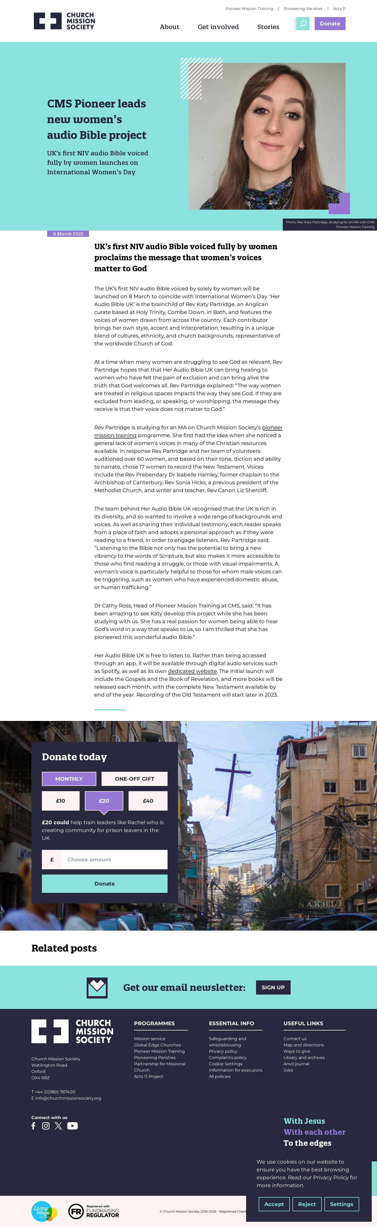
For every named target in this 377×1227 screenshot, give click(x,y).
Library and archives (304, 1057)
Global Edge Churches (157, 1045)
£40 (150, 800)
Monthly (69, 779)
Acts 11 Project (148, 1076)
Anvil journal (296, 1063)
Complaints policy (228, 1057)
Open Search (302, 23)
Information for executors (235, 1070)
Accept (274, 1204)
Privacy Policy (331, 1177)
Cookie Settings (225, 1063)
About (170, 27)
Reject (307, 1204)
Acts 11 (339, 8)
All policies (220, 1076)
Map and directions (304, 1045)
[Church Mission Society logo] (68, 20)
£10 (62, 800)
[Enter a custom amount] (115, 859)
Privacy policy (223, 1051)
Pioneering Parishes (303, 8)
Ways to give (297, 1051)
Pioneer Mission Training (249, 8)
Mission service (149, 1038)
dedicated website (192, 671)
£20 (106, 804)
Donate (330, 23)
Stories (268, 27)
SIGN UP (273, 987)
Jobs (288, 1070)
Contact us (295, 1038)
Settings (341, 1204)
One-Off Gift (134, 779)
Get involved (218, 27)
